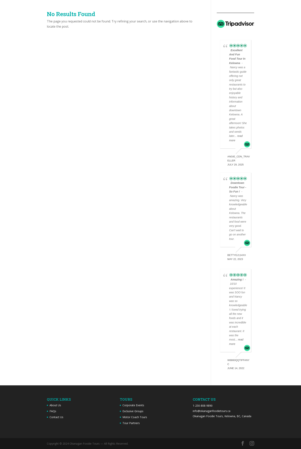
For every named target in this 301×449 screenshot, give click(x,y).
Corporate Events (133, 405)
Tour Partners (131, 423)
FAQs (53, 411)
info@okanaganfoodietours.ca (211, 411)
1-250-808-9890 (203, 405)
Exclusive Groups (132, 411)
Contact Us (56, 417)
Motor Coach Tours (134, 417)
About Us (55, 405)
